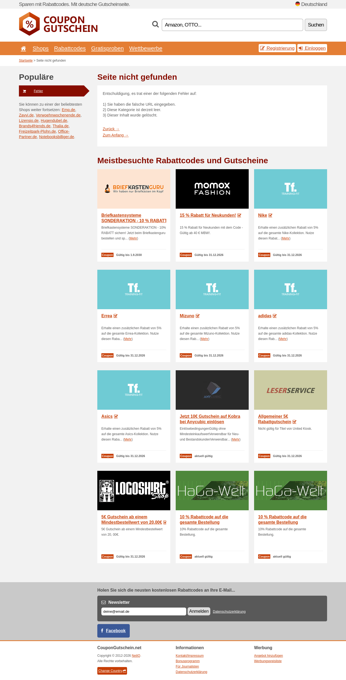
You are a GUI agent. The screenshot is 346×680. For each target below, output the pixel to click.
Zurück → (111, 129)
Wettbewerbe (145, 48)
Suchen (316, 25)
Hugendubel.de (54, 120)
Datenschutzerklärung (229, 612)
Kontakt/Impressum (190, 656)
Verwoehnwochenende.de (58, 115)
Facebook (116, 630)
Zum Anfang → (116, 135)
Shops (41, 48)
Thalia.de (61, 126)
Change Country (112, 671)
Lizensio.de (29, 120)
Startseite (26, 60)
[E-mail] (143, 611)
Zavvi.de (26, 115)
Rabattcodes (70, 48)
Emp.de (68, 110)
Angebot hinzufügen (268, 656)
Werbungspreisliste (268, 661)
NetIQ (136, 656)
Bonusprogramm (188, 661)
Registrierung (277, 48)
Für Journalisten (187, 666)
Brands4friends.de (35, 126)
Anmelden (199, 611)
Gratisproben (107, 48)
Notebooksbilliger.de (56, 137)
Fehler (31, 91)
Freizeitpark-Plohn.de (37, 131)
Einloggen (312, 48)
